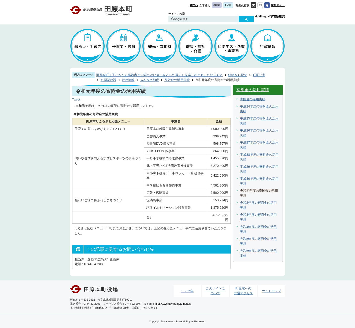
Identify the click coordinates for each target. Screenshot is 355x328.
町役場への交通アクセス (243, 291)
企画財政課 (108, 80)
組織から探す (237, 75)
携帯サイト (278, 5)
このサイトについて (215, 291)
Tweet (76, 99)
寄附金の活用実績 (177, 80)
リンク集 (187, 291)
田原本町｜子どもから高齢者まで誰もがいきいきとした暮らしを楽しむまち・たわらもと (159, 75)
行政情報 (128, 80)
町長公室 (259, 75)
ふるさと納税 (149, 80)
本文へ (194, 5)
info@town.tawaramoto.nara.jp (173, 303)
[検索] (204, 19)
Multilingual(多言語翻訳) (269, 16)
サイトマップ (271, 291)
